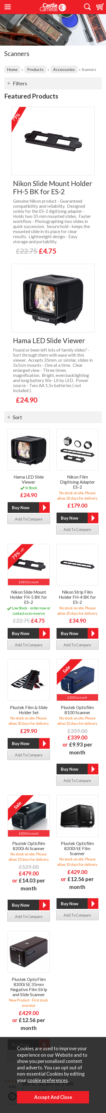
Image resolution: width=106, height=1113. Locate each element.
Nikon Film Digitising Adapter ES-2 (77, 482)
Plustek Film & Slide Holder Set (28, 710)
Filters (20, 83)
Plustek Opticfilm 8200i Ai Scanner (28, 846)
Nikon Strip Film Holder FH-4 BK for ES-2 (77, 597)
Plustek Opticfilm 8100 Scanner (77, 710)
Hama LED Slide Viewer (49, 340)
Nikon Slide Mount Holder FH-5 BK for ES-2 (52, 187)
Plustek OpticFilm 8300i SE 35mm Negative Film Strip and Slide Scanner (28, 987)
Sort (17, 417)
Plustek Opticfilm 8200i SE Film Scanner (77, 848)
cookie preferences (47, 1080)
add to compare (28, 519)
